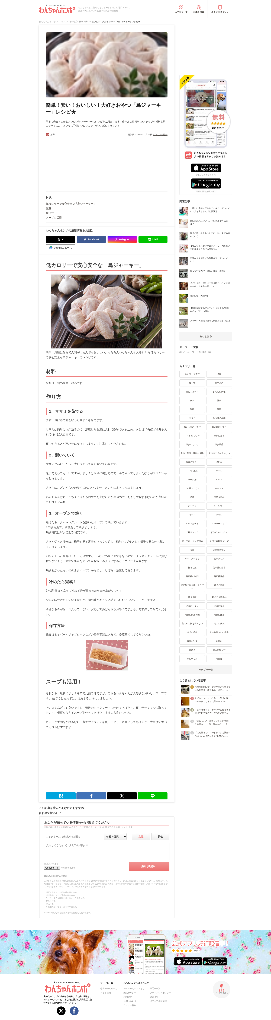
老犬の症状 (192, 632)
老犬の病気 (219, 623)
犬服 (192, 550)
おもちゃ (192, 506)
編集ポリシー (130, 993)
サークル (192, 479)
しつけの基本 (219, 418)
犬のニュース (192, 391)
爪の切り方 (192, 658)
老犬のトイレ (192, 606)
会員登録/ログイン (220, 12)
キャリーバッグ (219, 523)
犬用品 (219, 462)
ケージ (219, 471)
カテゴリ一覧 (181, 12)
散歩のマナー (192, 462)
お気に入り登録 (160, 134)
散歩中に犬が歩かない (219, 453)
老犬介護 (192, 597)
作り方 (50, 212)
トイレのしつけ (192, 435)
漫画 (192, 409)
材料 (48, 208)
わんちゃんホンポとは (134, 988)
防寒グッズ (219, 559)
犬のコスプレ (219, 550)
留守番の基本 (219, 567)
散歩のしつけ (192, 444)
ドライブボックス (219, 532)
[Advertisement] (76, 163)
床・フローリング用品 (192, 541)
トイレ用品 (192, 471)
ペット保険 (105, 993)
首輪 (192, 497)
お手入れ (219, 383)
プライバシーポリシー (160, 993)
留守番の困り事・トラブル (192, 587)
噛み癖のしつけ (219, 427)
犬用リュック (192, 532)
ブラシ (219, 515)
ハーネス (219, 488)
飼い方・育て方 (192, 374)
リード (192, 515)
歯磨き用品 (219, 497)
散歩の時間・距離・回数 (192, 453)
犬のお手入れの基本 (219, 632)
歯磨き (192, 650)
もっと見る (206, 336)
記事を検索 (198, 12)
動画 (219, 409)
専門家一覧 (155, 988)
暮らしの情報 (219, 391)
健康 (219, 400)
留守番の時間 (192, 576)
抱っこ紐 (192, 567)
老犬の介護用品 (219, 597)
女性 (140, 836)
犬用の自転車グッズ (219, 541)
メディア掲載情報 (158, 1001)
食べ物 (192, 383)
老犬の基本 (219, 585)
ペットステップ (192, 559)
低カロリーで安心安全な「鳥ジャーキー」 (71, 203)
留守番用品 (219, 576)
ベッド (219, 479)
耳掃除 (219, 658)
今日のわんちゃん (108, 988)
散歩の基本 (219, 435)
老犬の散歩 (219, 615)
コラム (192, 418)
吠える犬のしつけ (192, 427)
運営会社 (154, 997)
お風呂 (219, 641)
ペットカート (192, 523)
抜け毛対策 (192, 641)
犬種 (219, 374)
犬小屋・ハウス (192, 488)
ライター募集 (130, 1005)
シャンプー (219, 506)
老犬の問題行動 (192, 615)
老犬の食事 (219, 606)
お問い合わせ (130, 1001)
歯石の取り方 (219, 650)
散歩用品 (219, 444)
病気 (192, 400)
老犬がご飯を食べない (192, 623)
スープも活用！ (55, 217)
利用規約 (128, 997)
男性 (160, 836)
